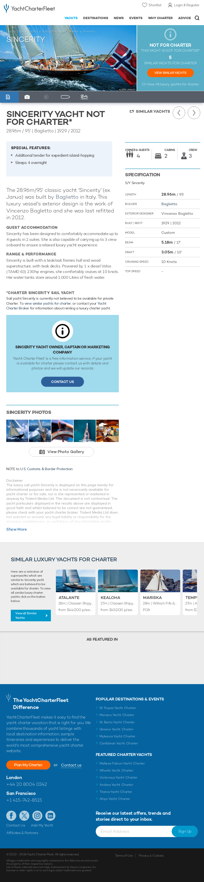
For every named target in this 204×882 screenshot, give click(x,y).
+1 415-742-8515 (24, 800)
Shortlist (155, 5)
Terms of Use (124, 856)
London (14, 777)
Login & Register (186, 5)
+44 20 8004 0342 (26, 784)
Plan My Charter (30, 764)
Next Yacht (194, 112)
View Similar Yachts (170, 73)
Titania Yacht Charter (115, 792)
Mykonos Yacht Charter (117, 736)
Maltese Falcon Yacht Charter (122, 763)
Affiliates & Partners (22, 833)
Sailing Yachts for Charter (60, 31)
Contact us (74, 765)
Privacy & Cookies (151, 856)
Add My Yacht (42, 825)
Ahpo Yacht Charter (114, 799)
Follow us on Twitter (24, 816)
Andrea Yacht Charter (116, 785)
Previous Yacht (179, 112)
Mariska (152, 597)
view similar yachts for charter (48, 303)
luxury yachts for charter (179, 84)
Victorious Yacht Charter (118, 777)
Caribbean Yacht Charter (118, 743)
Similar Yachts (153, 111)
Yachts (71, 18)
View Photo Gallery (65, 451)
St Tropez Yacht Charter (117, 708)
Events (136, 18)
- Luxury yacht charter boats (29, 9)
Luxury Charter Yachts (22, 31)
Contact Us (62, 381)
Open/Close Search (197, 18)
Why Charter (160, 18)
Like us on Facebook (11, 816)
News (119, 18)
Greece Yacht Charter (116, 729)
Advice (184, 18)
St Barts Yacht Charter (117, 722)
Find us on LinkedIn (50, 816)
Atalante (69, 597)
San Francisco (21, 793)
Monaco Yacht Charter (116, 715)
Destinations (95, 18)
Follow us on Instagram (37, 816)
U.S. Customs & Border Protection (46, 469)
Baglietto (67, 196)
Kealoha (110, 597)
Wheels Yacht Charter (116, 770)
